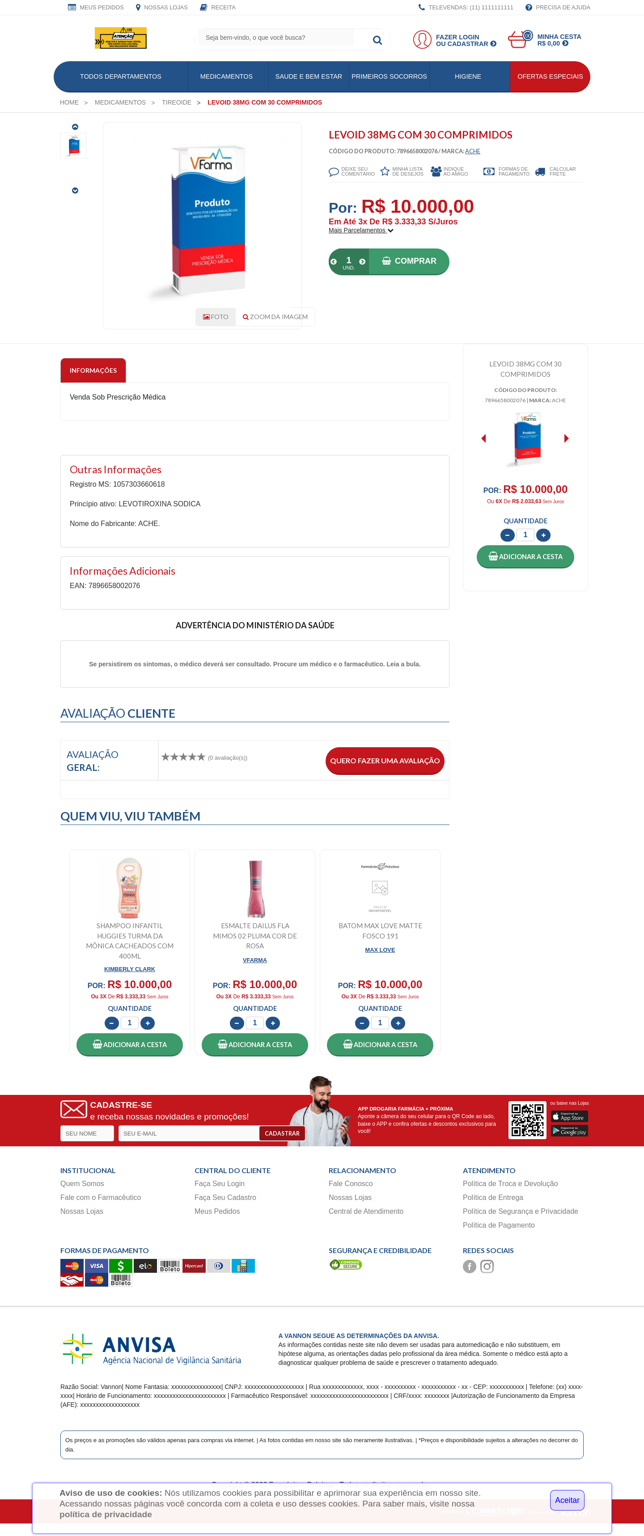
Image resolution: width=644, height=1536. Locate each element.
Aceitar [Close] (567, 1500)
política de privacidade (105, 1514)
